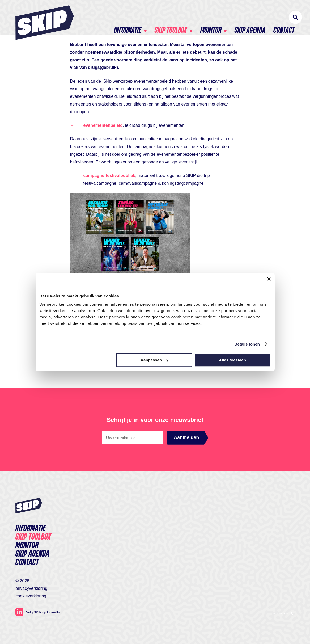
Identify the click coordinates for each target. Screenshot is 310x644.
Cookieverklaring (30, 596)
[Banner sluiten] (269, 279)
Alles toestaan (232, 360)
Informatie (127, 18)
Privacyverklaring (31, 588)
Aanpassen (154, 360)
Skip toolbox (171, 18)
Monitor (210, 18)
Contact (284, 18)
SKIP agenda (250, 18)
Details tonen (247, 344)
